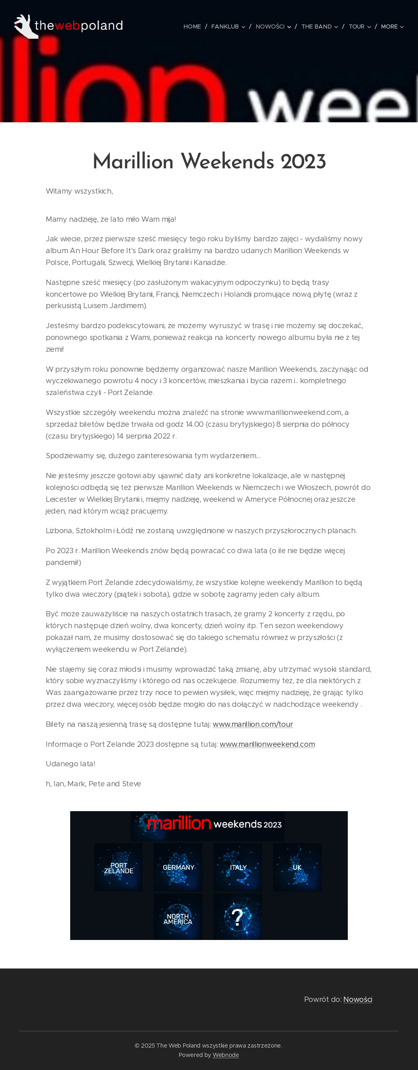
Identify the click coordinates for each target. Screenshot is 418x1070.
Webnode (226, 1055)
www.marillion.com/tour (253, 724)
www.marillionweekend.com (267, 744)
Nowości (357, 999)
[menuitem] (196, 26)
